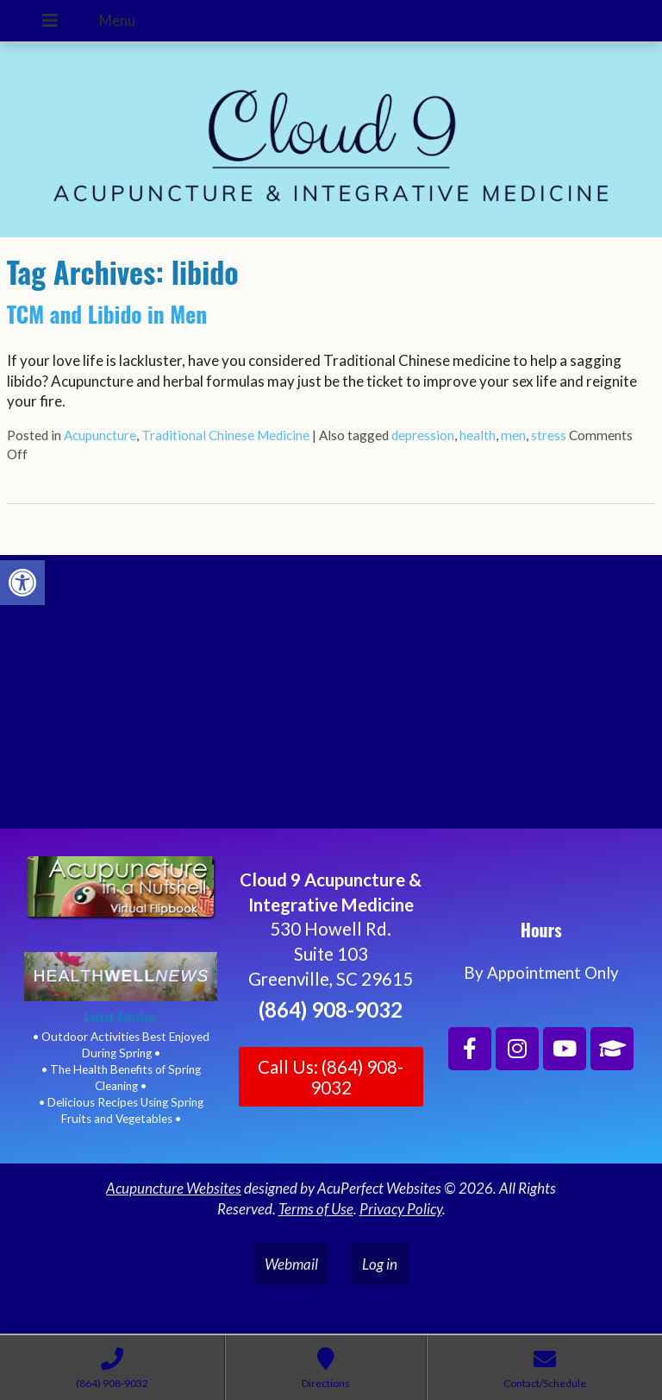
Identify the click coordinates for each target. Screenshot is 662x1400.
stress (548, 435)
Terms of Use (315, 1209)
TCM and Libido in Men (107, 314)
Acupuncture (100, 435)
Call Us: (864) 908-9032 (330, 1077)
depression (422, 435)
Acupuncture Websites (173, 1188)
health (477, 435)
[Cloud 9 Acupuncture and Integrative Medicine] (331, 699)
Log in (379, 1264)
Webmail (291, 1264)
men (513, 435)
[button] (22, 582)
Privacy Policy (400, 1209)
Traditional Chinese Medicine (225, 435)
